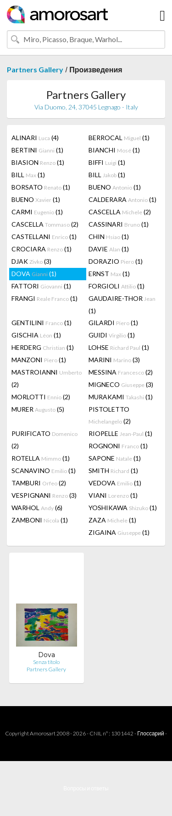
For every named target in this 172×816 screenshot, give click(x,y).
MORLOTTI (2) (40, 397)
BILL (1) (28, 175)
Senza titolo (46, 661)
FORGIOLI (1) (116, 286)
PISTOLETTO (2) (110, 415)
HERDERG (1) (42, 347)
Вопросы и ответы (85, 788)
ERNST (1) (109, 273)
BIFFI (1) (107, 162)
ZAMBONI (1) (39, 520)
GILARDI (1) (113, 322)
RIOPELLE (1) (120, 433)
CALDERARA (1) (122, 199)
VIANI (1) (113, 495)
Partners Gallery (35, 69)
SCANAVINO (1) (43, 470)
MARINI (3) (114, 360)
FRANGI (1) (44, 298)
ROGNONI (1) (118, 446)
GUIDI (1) (112, 335)
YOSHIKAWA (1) (123, 507)
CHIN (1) (109, 236)
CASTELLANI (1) (44, 236)
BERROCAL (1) (119, 137)
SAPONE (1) (115, 458)
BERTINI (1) (37, 150)
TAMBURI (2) (38, 483)
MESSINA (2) (121, 372)
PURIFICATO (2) (44, 440)
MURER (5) (37, 409)
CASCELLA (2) (120, 212)
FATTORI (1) (41, 286)
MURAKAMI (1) (121, 397)
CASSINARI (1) (119, 224)
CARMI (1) (37, 212)
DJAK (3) (31, 261)
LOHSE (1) (119, 347)
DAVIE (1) (109, 249)
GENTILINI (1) (41, 322)
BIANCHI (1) (114, 150)
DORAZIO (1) (116, 261)
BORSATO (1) (40, 187)
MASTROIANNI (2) (46, 378)
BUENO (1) (115, 187)
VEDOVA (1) (115, 483)
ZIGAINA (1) (119, 532)
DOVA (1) (33, 273)
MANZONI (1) (38, 360)
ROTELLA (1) (40, 458)
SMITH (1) (113, 470)
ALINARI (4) (35, 137)
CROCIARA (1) (41, 249)
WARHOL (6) (36, 507)
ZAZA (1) (112, 520)
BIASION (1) (37, 162)
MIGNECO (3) (121, 384)
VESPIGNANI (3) (44, 495)
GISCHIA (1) (36, 335)
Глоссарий (150, 733)
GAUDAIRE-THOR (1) (122, 304)
